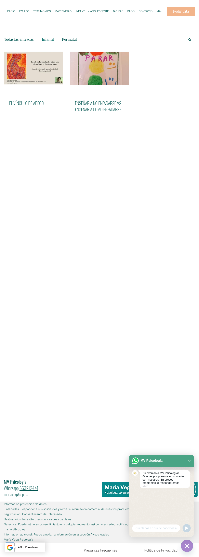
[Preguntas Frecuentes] (100, 550)
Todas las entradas (19, 39)
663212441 (28, 488)
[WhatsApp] (187, 546)
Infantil (48, 39)
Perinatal (69, 39)
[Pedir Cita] (181, 11)
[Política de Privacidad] (161, 550)
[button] (190, 40)
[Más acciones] (57, 93)
